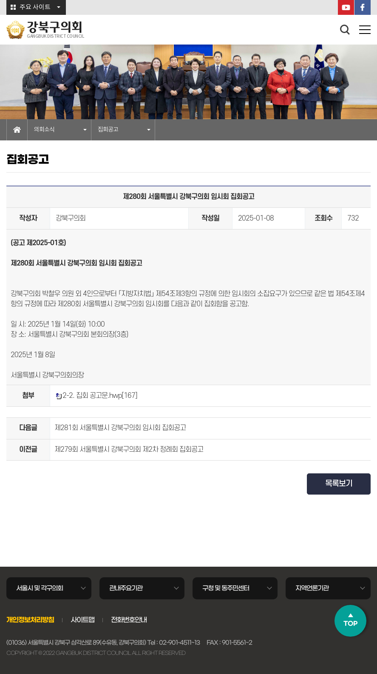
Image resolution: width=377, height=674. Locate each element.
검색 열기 (345, 29)
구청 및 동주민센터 (225, 588)
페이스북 (362, 7)
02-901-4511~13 (179, 643)
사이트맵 (82, 619)
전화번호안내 (129, 619)
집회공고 (108, 129)
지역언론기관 (312, 588)
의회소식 (44, 129)
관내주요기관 (125, 588)
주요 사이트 (35, 7)
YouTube (346, 7)
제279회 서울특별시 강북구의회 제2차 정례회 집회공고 (128, 449)
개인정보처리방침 (30, 619)
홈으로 (17, 129)
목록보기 (338, 483)
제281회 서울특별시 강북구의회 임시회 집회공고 (120, 428)
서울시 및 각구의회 (39, 588)
